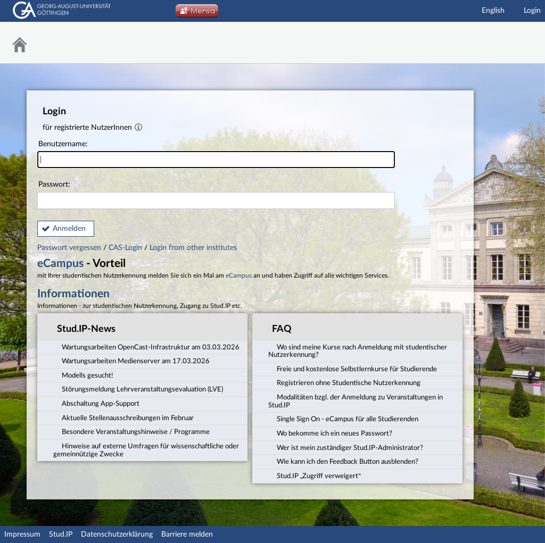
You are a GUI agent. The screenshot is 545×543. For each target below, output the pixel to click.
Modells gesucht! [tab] (83, 375)
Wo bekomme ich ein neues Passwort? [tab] (330, 433)
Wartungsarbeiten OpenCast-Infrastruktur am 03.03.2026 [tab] (146, 346)
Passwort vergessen (70, 248)
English (493, 10)
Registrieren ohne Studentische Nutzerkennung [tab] (344, 382)
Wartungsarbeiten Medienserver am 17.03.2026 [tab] (131, 360)
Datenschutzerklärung (117, 534)
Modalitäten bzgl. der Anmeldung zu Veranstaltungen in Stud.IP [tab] (355, 400)
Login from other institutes (193, 248)
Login (532, 10)
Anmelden (69, 228)
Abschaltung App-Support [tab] (96, 403)
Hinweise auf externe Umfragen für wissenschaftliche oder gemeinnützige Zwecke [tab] (146, 449)
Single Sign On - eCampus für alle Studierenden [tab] (343, 418)
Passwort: (216, 195)
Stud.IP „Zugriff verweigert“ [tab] (314, 475)
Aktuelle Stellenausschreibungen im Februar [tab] (123, 417)
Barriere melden (187, 534)
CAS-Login (125, 248)
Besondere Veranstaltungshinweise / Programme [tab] (131, 431)
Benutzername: (216, 154)
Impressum (22, 534)
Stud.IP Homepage (510, 42)
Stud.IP (60, 534)
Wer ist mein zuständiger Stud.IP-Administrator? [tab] (345, 447)
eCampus (60, 263)
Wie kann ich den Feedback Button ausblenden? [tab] (343, 461)
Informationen (73, 293)
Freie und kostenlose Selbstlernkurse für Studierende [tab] (352, 368)
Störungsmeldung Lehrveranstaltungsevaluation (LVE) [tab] (138, 389)
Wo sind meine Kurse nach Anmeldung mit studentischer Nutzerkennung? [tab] (357, 350)
